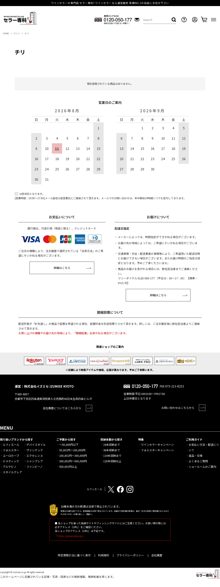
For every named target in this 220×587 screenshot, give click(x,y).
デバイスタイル (36, 444)
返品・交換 (195, 455)
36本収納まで (111, 450)
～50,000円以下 (68, 444)
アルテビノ (9, 466)
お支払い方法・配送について (204, 447)
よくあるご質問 (198, 461)
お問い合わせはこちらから (177, 408)
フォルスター (11, 450)
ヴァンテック (34, 450)
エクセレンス (34, 455)
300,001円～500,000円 (73, 461)
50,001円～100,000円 (72, 450)
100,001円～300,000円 (73, 455)
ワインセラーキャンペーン (157, 444)
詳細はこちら (62, 268)
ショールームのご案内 (202, 466)
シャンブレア (34, 461)
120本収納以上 (112, 461)
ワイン (16, 33)
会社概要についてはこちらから (62, 408)
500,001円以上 (68, 466)
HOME (6, 33)
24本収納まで (111, 444)
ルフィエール (11, 444)
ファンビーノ (34, 466)
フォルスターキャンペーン (157, 450)
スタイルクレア (12, 472)
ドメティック (11, 461)
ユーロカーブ (11, 455)
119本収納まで (112, 455)
